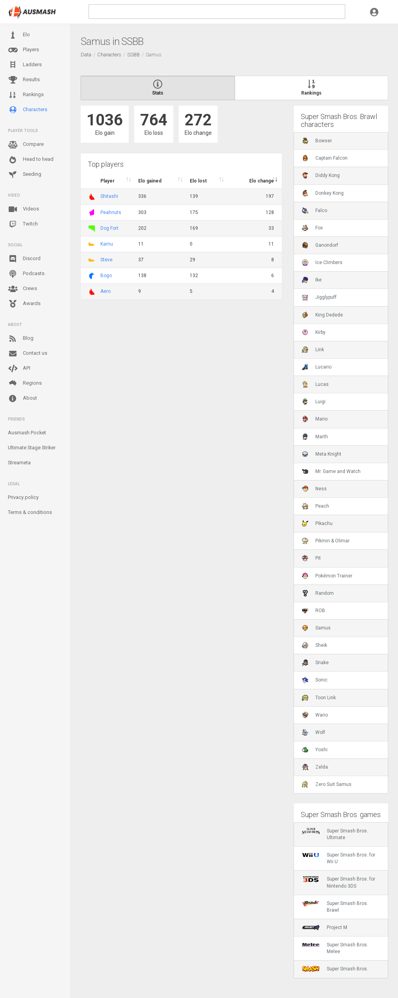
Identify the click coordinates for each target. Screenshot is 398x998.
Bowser (317, 141)
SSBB (133, 55)
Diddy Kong (321, 175)
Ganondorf (320, 245)
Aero (105, 291)
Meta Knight (321, 454)
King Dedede (322, 315)
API (19, 368)
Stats (158, 88)
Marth (315, 437)
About (22, 398)
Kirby (314, 332)
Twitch (23, 224)
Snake (315, 662)
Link (313, 349)
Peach (315, 506)
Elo (19, 35)
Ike (312, 280)
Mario (315, 419)
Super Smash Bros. (335, 969)
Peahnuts (110, 212)
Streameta (19, 462)
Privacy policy (23, 497)
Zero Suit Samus (327, 784)
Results (24, 80)
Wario (315, 715)
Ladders (25, 65)
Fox (312, 228)
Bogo (106, 275)
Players (23, 50)
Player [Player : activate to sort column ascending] (107, 181)
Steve (106, 260)
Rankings (26, 95)
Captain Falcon (325, 158)
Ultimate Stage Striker (32, 448)
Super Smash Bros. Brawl (335, 906)
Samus (316, 628)
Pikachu (317, 523)
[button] (374, 12)
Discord (24, 259)
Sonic (315, 680)
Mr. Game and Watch (331, 471)
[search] (217, 11)
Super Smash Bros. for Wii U (338, 858)
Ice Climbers (322, 262)
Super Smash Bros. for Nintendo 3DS (338, 882)
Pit (311, 558)
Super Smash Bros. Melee (335, 948)
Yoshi (315, 750)
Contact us (27, 353)
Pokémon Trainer (327, 576)
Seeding (24, 174)
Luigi (314, 401)
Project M (324, 927)
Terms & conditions (30, 512)
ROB (313, 610)
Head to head (31, 159)
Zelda (315, 767)
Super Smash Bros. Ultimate (335, 834)
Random (318, 593)
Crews (22, 288)
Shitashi (109, 196)
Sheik (314, 645)
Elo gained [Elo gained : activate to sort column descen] (149, 181)
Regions (25, 383)
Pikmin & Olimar (326, 541)
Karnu (106, 244)
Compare (26, 144)
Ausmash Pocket (27, 433)
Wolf (313, 732)
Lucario (316, 367)
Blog (20, 338)
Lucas (315, 384)
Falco (314, 210)
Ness (314, 489)
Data (86, 55)
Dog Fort (109, 228)
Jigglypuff (319, 297)
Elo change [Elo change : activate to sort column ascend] (261, 181)
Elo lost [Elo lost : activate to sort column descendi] (198, 181)
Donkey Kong (323, 193)
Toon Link (319, 698)
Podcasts (26, 273)
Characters (27, 110)
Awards (24, 303)
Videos (23, 209)
